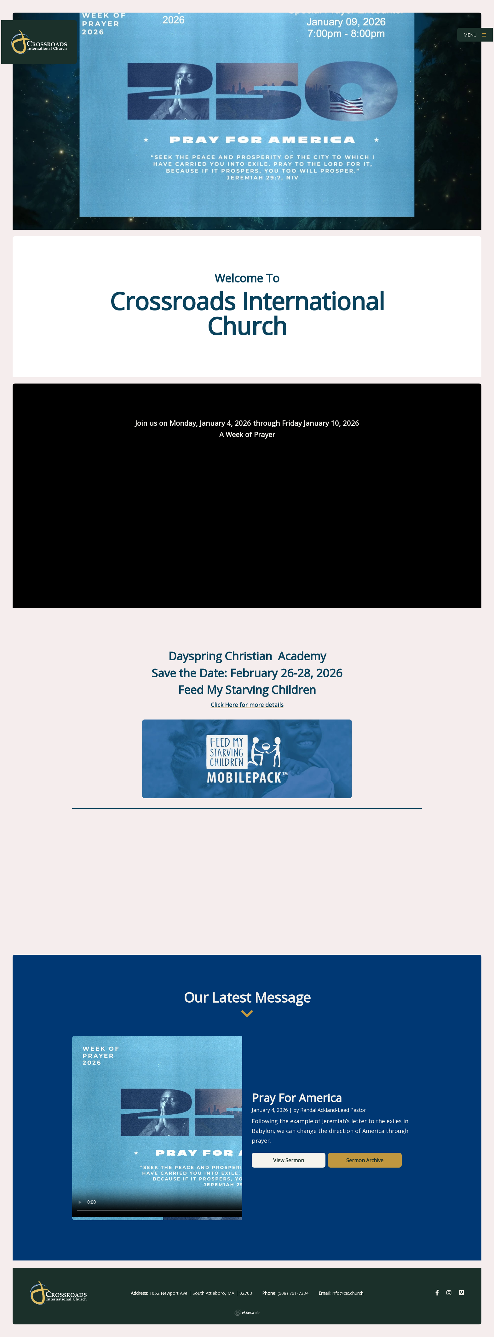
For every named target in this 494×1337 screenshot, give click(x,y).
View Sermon (288, 1160)
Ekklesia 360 (247, 1313)
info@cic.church (348, 1293)
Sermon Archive (364, 1160)
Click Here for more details (247, 704)
